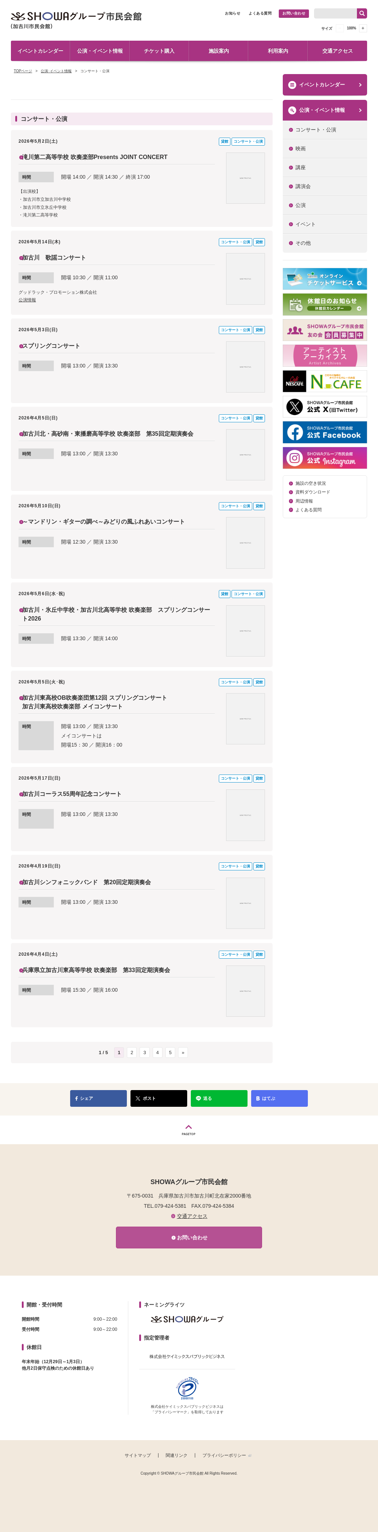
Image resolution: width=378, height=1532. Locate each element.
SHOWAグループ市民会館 (76, 20)
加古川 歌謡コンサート (62, 259)
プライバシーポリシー (224, 1458)
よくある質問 (260, 13)
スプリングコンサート (58, 347)
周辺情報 (304, 501)
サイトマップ (138, 1458)
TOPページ (23, 71)
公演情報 (27, 302)
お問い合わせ (293, 13)
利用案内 (278, 51)
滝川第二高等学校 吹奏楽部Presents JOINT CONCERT (107, 157)
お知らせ (232, 13)
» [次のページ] (183, 1055)
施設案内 (219, 51)
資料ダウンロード (312, 492)
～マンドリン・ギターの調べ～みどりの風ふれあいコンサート (117, 523)
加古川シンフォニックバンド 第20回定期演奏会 (98, 885)
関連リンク (177, 1458)
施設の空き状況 (310, 483)
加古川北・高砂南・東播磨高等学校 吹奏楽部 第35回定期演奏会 (119, 439)
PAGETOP (189, 1133)
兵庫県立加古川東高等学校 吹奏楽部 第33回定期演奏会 (109, 973)
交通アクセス (337, 51)
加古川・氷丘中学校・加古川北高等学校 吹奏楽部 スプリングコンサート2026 (118, 616)
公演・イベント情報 (100, 51)
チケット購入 (159, 51)
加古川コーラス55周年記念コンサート (82, 797)
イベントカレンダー (40, 51)
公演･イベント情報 (56, 71)
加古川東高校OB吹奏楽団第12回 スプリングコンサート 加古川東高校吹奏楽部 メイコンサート (107, 703)
